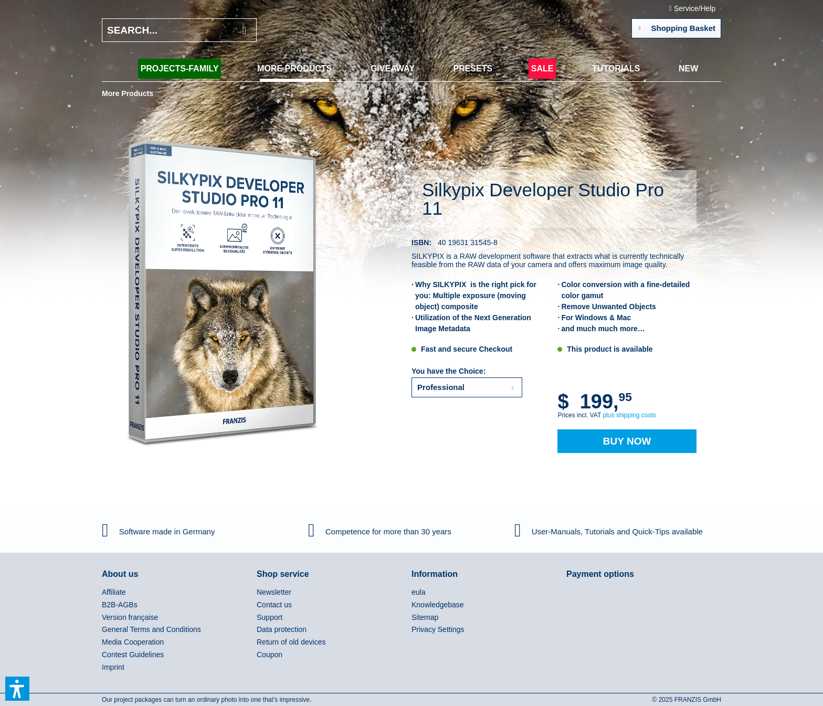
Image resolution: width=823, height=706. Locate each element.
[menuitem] (179, 69)
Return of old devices (291, 642)
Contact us (274, 604)
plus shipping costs (629, 415)
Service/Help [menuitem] (693, 8)
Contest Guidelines (133, 654)
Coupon (269, 654)
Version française (130, 617)
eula (418, 592)
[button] (17, 689)
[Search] (244, 30)
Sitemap (425, 617)
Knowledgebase (438, 604)
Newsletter (274, 592)
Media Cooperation (133, 642)
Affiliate (114, 592)
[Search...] (179, 30)
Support (269, 617)
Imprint (113, 667)
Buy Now (627, 441)
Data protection (282, 629)
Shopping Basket (676, 26)
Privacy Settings (438, 629)
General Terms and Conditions (151, 629)
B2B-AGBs (120, 604)
